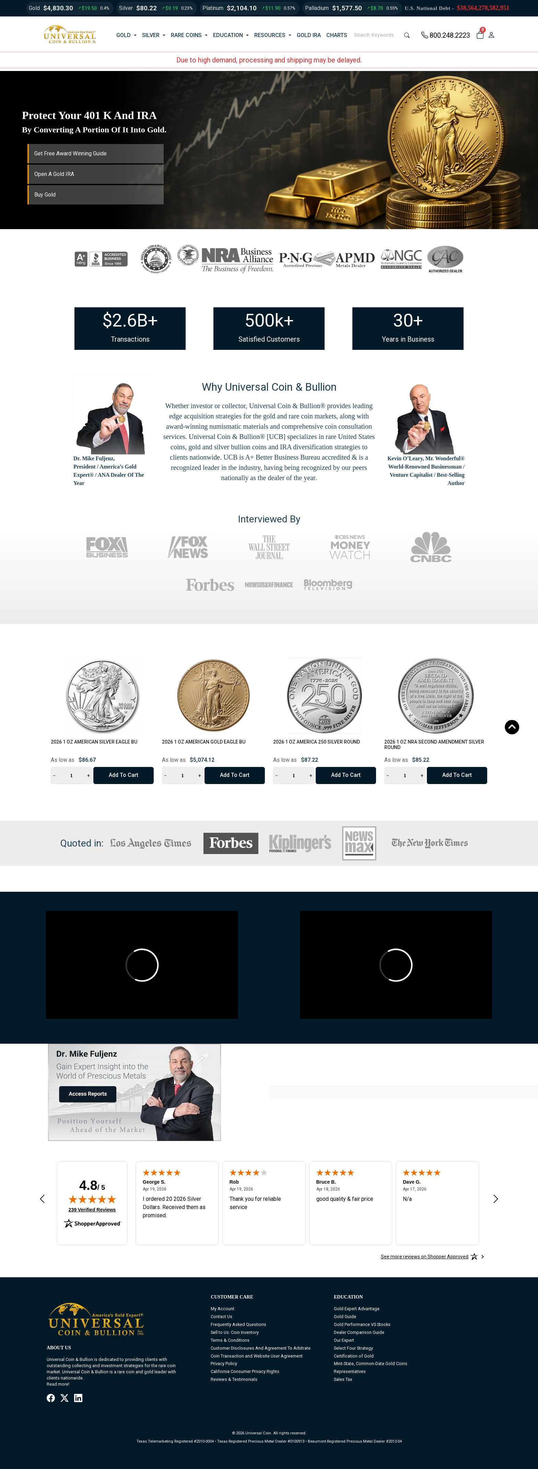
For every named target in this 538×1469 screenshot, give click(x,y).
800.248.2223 (445, 35)
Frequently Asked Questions (238, 1324)
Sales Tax (343, 1379)
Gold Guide (345, 1316)
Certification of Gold (354, 1356)
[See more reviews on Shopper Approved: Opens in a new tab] (424, 1256)
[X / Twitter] (64, 1399)
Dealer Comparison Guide (359, 1332)
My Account (222, 1308)
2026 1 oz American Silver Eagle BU (94, 742)
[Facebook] (51, 1399)
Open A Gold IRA (54, 174)
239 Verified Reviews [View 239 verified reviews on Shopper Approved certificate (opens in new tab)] (92, 1209)
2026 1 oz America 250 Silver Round (316, 742)
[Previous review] (42, 1199)
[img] (92, 1199)
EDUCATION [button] (228, 35)
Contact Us (221, 1316)
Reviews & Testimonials (234, 1379)
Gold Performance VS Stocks (362, 1324)
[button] (480, 35)
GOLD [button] (123, 35)
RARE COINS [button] (186, 35)
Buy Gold (45, 194)
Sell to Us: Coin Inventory (235, 1332)
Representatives (350, 1371)
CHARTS (336, 35)
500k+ (269, 320)
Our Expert (344, 1340)
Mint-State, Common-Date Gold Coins (370, 1363)
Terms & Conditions (230, 1340)
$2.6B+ (130, 320)
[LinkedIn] (78, 1399)
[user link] (491, 35)
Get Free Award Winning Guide (70, 153)
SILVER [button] (151, 35)
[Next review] (495, 1199)
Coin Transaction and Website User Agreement (257, 1356)
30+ (408, 320)
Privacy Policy (224, 1363)
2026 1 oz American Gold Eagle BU (203, 742)
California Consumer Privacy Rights (245, 1371)
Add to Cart (123, 775)
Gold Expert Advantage (356, 1308)
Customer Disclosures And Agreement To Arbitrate (261, 1348)
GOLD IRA (309, 35)
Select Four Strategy (353, 1348)
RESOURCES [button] (269, 35)
